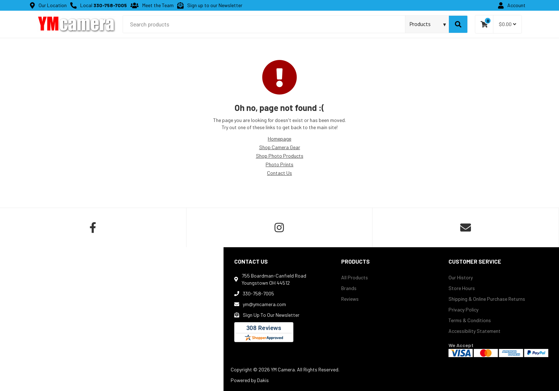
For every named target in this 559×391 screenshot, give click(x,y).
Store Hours (461, 288)
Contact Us (279, 173)
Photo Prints (279, 164)
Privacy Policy (463, 309)
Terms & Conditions (469, 320)
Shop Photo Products (279, 156)
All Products (354, 277)
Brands (349, 288)
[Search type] (428, 24)
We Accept (460, 345)
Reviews (350, 299)
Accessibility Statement (474, 331)
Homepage (279, 139)
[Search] (458, 24)
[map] (112, 319)
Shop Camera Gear (279, 147)
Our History (460, 277)
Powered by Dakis (250, 380)
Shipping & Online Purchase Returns (486, 299)
